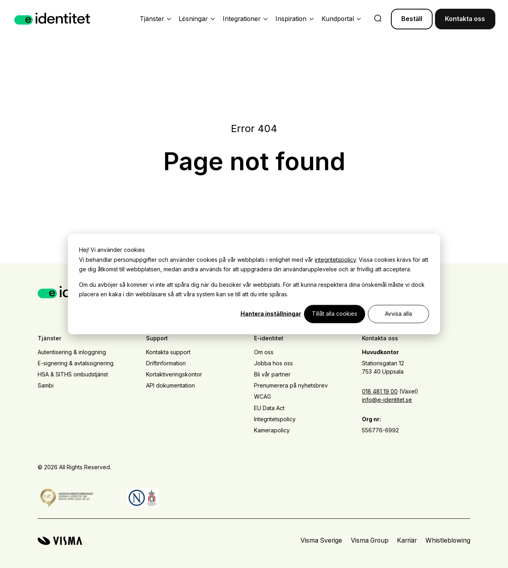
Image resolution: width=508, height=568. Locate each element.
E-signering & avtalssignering (76, 363)
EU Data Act (269, 408)
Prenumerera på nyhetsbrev (291, 385)
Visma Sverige (321, 540)
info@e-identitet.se (387, 399)
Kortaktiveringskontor (174, 374)
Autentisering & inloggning (72, 352)
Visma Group (370, 540)
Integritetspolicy (275, 419)
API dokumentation (170, 385)
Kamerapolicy (272, 430)
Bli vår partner (272, 374)
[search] (377, 19)
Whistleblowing (447, 540)
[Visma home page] (60, 541)
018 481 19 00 (380, 391)
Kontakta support (168, 352)
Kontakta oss (465, 19)
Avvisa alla (398, 313)
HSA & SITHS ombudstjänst (73, 374)
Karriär (407, 540)
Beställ (411, 19)
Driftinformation (166, 363)
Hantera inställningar (271, 313)
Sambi (46, 385)
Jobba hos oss (273, 363)
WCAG (262, 396)
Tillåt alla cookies (334, 313)
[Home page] (52, 19)
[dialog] (254, 284)
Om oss (263, 352)
